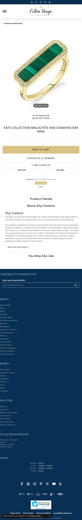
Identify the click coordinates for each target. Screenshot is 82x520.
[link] (50, 2)
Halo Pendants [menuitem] (6, 342)
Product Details (41, 199)
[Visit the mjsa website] (60, 494)
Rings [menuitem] (2, 311)
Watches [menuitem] (3, 336)
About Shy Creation (41, 206)
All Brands (4, 391)
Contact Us (4, 409)
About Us (3, 406)
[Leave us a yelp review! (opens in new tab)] (60, 483)
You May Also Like (41, 256)
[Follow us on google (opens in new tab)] (28, 483)
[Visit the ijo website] (22, 494)
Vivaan (2, 388)
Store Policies (5, 419)
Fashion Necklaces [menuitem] (7, 354)
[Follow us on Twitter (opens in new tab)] (47, 483)
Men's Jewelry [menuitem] (5, 305)
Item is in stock (41, 183)
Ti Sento (3, 382)
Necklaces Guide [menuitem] (6, 333)
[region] (41, 70)
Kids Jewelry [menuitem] (4, 326)
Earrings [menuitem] (3, 314)
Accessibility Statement (63, 513)
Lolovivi (3, 376)
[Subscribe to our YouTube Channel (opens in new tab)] (53, 483)
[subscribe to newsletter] (75, 285)
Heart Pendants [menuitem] (6, 345)
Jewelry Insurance (7, 422)
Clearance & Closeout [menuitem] (8, 330)
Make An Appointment (9, 413)
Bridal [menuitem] (2, 308)
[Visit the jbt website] (45, 494)
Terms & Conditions (8, 425)
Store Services (5, 416)
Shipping (22, 170)
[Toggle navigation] (4, 11)
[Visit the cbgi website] (38, 494)
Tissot (2, 385)
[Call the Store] (6, 447)
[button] (32, 2)
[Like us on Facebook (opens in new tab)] (21, 483)
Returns (60, 170)
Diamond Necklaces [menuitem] (8, 348)
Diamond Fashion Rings (13, 23)
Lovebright (4, 379)
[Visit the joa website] (52, 494)
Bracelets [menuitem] (3, 323)
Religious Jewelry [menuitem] (6, 317)
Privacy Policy (35, 516)
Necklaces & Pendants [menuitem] (8, 320)
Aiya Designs (5, 369)
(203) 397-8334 (41, 118)
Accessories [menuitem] (4, 339)
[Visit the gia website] (30, 494)
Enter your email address (14, 280)
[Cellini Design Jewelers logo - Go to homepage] (41, 10)
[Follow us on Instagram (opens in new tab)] (34, 483)
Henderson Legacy (7, 373)
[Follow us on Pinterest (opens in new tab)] (41, 483)
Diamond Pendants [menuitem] (7, 351)
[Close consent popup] (50, 516)
